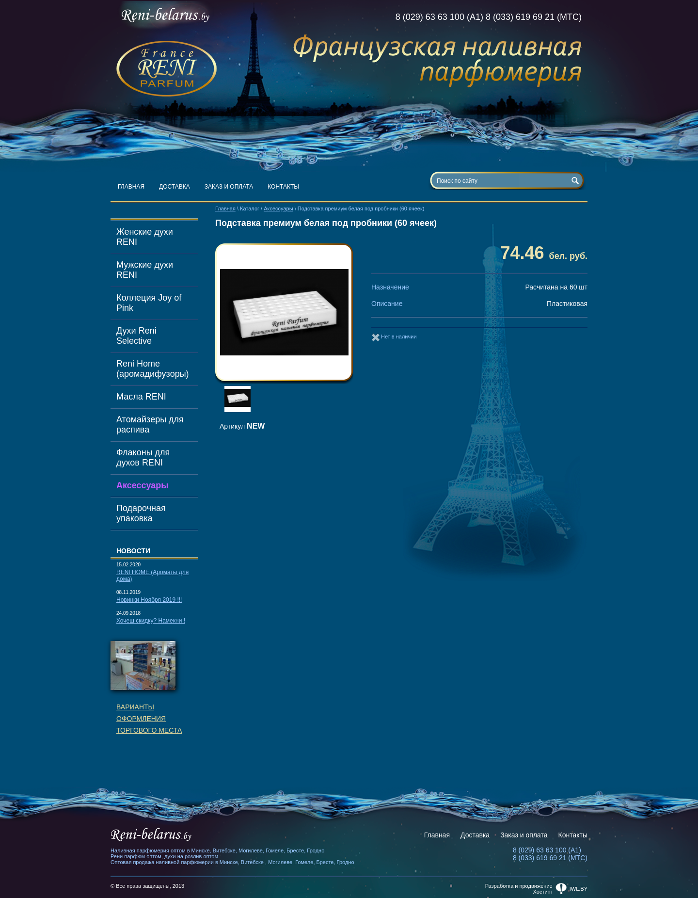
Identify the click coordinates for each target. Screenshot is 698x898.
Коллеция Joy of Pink (148, 303)
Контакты (283, 186)
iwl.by (578, 889)
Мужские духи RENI (144, 270)
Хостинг (543, 892)
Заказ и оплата (229, 186)
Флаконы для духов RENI (143, 457)
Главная (131, 186)
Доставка (174, 186)
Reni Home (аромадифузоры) (152, 369)
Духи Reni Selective (136, 336)
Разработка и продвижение (519, 886)
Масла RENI (141, 396)
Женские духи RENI (144, 237)
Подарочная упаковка (141, 513)
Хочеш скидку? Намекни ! (150, 620)
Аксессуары (142, 485)
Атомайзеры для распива (150, 424)
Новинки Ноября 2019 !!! (149, 599)
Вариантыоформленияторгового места (149, 718)
